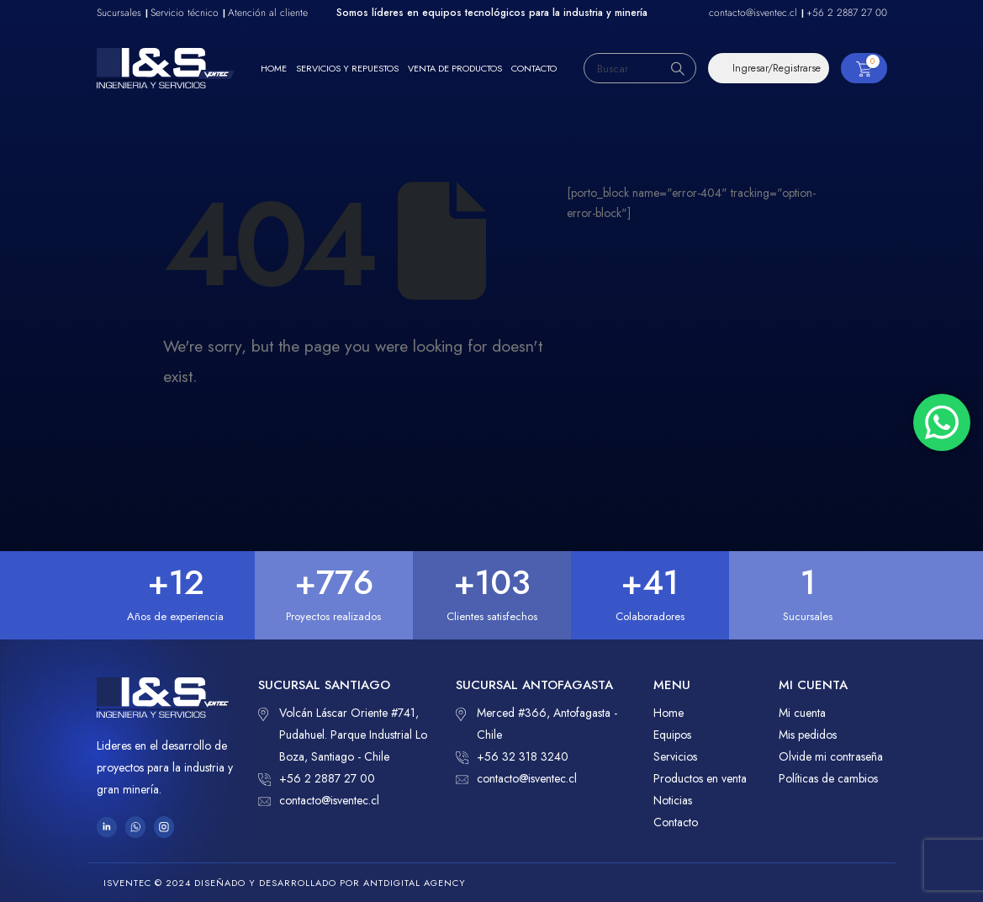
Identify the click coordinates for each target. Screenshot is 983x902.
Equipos (672, 734)
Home (274, 68)
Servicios (675, 756)
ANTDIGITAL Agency (414, 882)
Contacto (534, 68)
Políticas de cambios (828, 778)
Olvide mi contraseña (831, 756)
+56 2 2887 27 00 (316, 778)
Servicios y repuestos (347, 68)
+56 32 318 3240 (512, 756)
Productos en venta (700, 778)
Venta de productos (455, 68)
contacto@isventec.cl (318, 800)
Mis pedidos (808, 734)
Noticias (672, 800)
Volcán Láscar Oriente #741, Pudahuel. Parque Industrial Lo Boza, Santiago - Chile (342, 733)
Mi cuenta (802, 712)
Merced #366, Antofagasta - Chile (536, 722)
